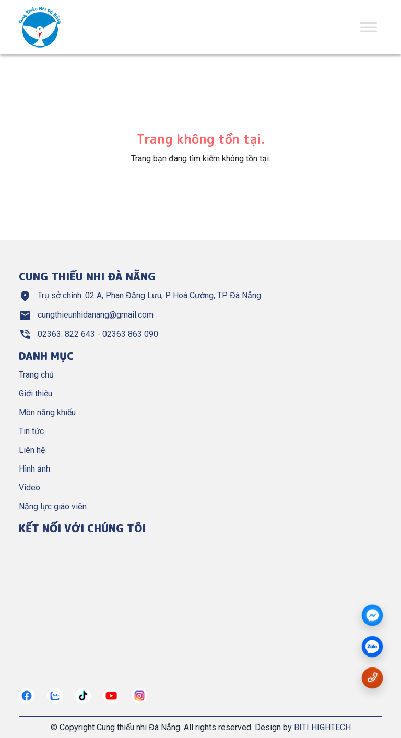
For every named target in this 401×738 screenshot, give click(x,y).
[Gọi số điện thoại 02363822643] (372, 677)
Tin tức (31, 431)
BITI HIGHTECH (322, 727)
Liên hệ (32, 450)
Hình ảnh (34, 469)
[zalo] (372, 647)
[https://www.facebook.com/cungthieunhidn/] (26, 696)
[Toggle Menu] (368, 27)
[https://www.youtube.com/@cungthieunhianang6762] (111, 696)
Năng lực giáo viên (53, 506)
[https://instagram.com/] (139, 696)
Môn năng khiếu (47, 412)
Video (29, 488)
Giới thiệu (35, 394)
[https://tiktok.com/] (83, 696)
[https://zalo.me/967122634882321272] (55, 696)
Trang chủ (36, 375)
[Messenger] (372, 615)
